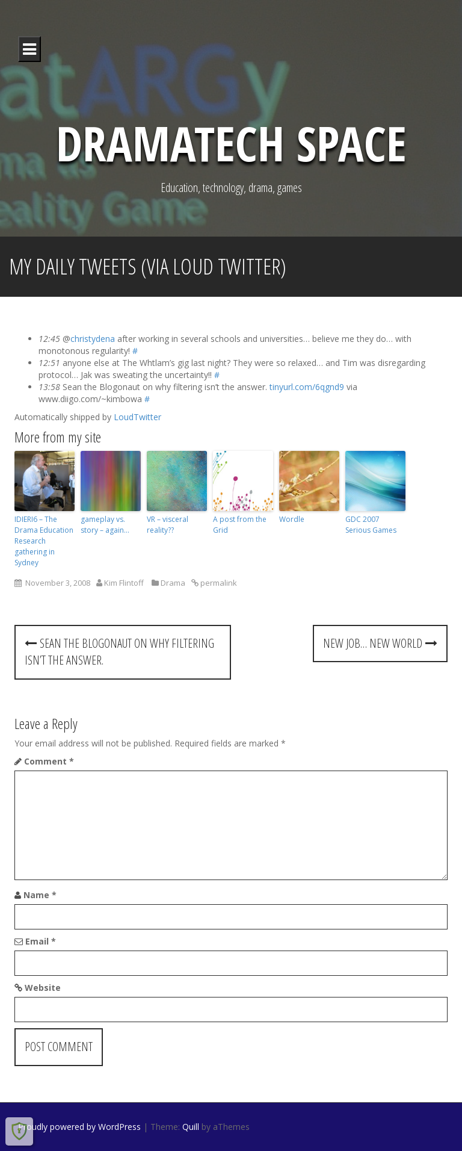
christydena (92, 338)
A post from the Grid (239, 524)
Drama (173, 582)
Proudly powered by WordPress (79, 1126)
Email (40, 941)
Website (43, 987)
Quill (190, 1126)
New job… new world (380, 643)
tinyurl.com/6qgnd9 (307, 386)
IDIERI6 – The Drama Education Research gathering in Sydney (43, 541)
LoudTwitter (137, 417)
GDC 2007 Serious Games (370, 524)
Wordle (291, 519)
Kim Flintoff (124, 582)
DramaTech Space (231, 142)
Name (40, 895)
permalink (218, 582)
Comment (49, 761)
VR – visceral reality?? (167, 524)
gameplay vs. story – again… (105, 524)
